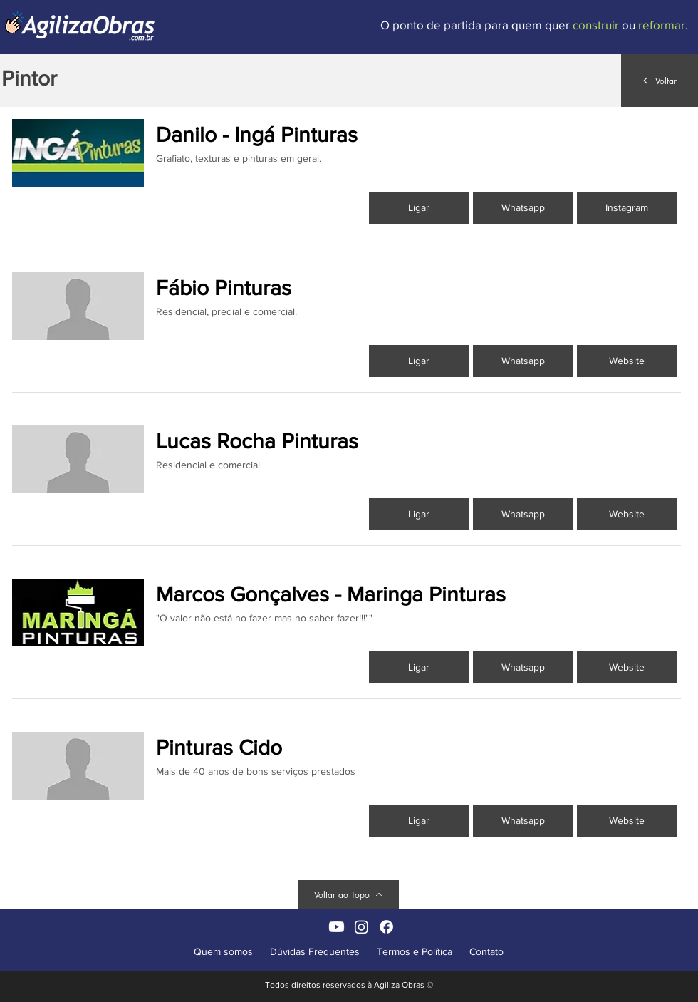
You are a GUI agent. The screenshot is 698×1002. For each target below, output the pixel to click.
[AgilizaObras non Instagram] (361, 927)
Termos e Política (414, 951)
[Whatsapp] (523, 208)
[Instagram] (627, 208)
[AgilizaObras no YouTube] (336, 927)
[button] (627, 361)
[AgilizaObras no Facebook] (386, 927)
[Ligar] (419, 208)
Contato (486, 951)
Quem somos (223, 951)
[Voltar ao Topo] (348, 894)
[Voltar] (659, 80)
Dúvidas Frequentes (315, 951)
